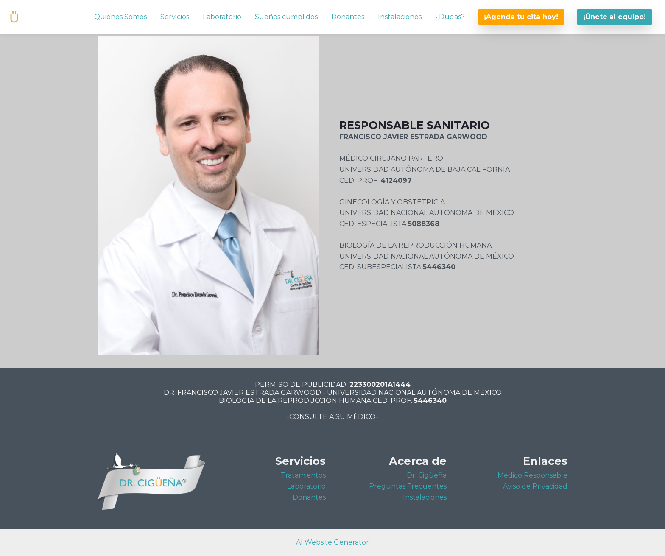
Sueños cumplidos (286, 17)
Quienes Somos (120, 17)
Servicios (174, 17)
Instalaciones (400, 17)
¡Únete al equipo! (614, 17)
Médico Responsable (532, 475)
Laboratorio (222, 17)
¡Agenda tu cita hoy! (521, 17)
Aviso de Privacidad (535, 486)
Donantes (347, 17)
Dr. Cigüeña (427, 475)
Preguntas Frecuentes (408, 486)
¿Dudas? (450, 17)
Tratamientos (303, 475)
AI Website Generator (332, 542)
